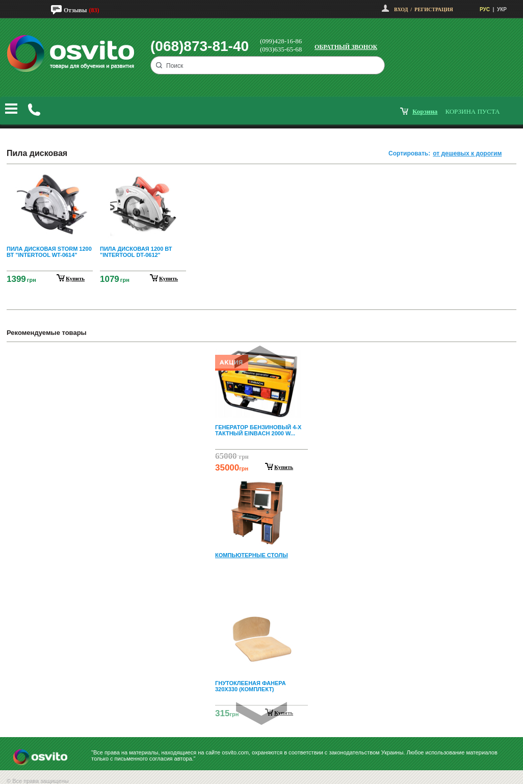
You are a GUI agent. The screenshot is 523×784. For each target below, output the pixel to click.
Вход (401, 9)
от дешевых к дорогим (467, 153)
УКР (502, 9)
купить (75, 278)
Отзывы (75, 10)
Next (261, 713)
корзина (424, 111)
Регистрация (433, 9)
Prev (260, 357)
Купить (283, 467)
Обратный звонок (346, 46)
